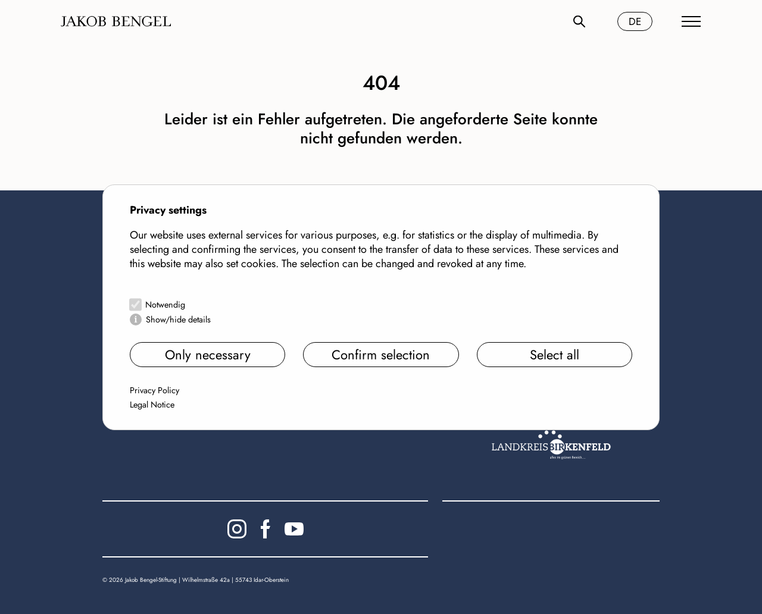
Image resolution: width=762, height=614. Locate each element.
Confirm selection (381, 354)
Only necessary (208, 354)
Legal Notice (152, 405)
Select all (554, 354)
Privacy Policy (154, 390)
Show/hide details (178, 319)
